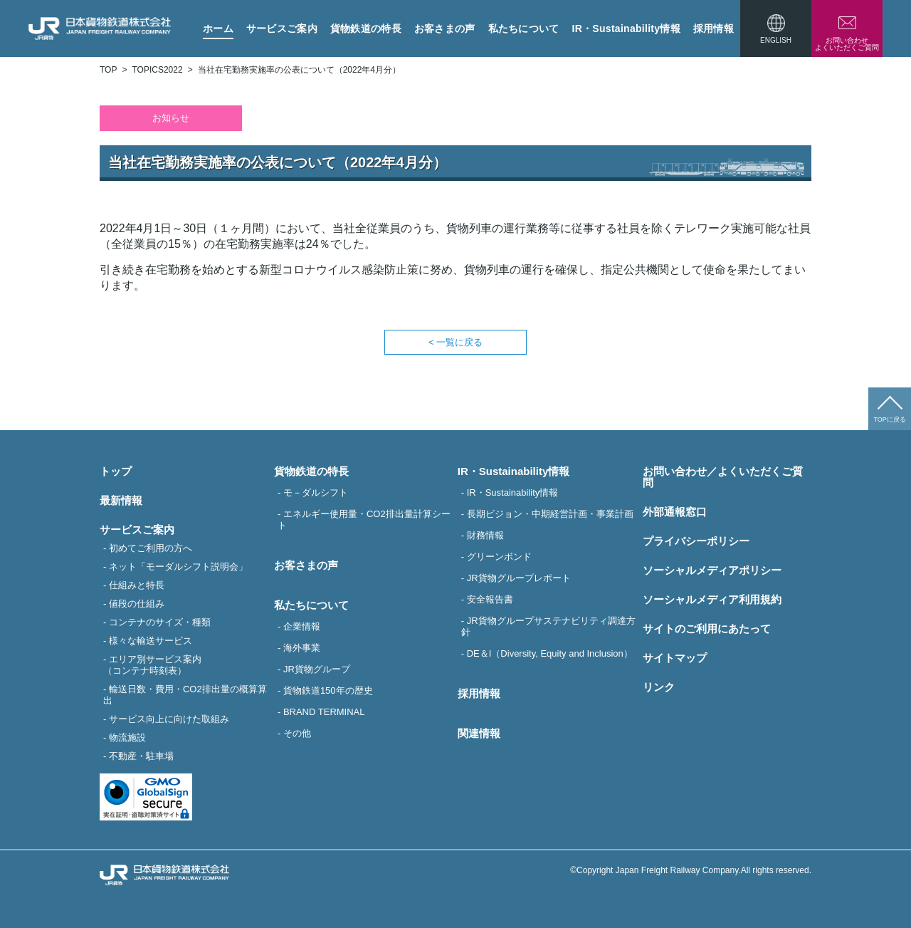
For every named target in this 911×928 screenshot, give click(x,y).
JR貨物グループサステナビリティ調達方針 (548, 626)
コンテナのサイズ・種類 (160, 622)
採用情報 (713, 28)
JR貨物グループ (316, 669)
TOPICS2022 (157, 70)
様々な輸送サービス (150, 640)
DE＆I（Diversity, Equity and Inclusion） (550, 653)
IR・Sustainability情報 (626, 28)
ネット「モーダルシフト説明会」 (178, 566)
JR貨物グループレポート (519, 578)
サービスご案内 (281, 28)
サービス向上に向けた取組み (169, 719)
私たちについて (523, 28)
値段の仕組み (136, 603)
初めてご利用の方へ (150, 548)
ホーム (218, 28)
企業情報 (301, 626)
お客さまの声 (444, 28)
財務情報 (485, 535)
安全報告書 (490, 599)
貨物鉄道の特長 (365, 28)
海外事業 (301, 647)
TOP (108, 70)
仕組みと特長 (136, 585)
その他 (297, 733)
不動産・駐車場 (141, 756)
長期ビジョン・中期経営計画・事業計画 (550, 514)
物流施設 (127, 737)
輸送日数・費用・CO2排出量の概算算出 (185, 695)
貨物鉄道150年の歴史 (328, 690)
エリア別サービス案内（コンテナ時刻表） (152, 665)
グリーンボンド (499, 556)
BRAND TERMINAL (324, 712)
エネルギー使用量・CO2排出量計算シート (364, 520)
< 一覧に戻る (455, 342)
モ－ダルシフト (315, 492)
